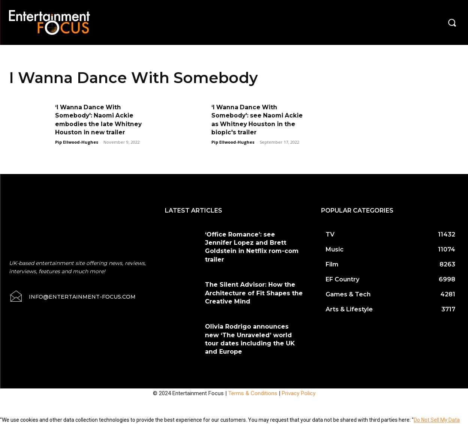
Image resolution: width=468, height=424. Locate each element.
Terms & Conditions (252, 393)
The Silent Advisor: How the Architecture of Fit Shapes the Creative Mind (254, 293)
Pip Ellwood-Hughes (76, 142)
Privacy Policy (298, 393)
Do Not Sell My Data (437, 420)
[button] (452, 22)
